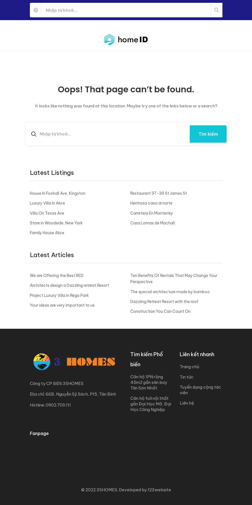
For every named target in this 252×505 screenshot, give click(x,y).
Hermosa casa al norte (151, 203)
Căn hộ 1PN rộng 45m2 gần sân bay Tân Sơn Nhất (148, 382)
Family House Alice (47, 232)
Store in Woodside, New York (56, 223)
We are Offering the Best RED (56, 275)
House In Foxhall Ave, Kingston (57, 193)
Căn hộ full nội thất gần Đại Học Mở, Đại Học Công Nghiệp (150, 404)
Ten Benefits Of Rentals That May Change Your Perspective (173, 278)
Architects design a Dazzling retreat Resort (69, 285)
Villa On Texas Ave (47, 213)
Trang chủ (189, 366)
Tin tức (186, 377)
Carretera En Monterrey (151, 213)
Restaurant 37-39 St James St (158, 193)
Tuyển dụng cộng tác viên (200, 389)
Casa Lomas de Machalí (152, 223)
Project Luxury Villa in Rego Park (59, 295)
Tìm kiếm (208, 134)
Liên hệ (187, 403)
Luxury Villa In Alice (47, 203)
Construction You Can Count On (160, 311)
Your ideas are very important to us (62, 305)
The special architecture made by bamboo (170, 291)
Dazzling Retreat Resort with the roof (164, 301)
